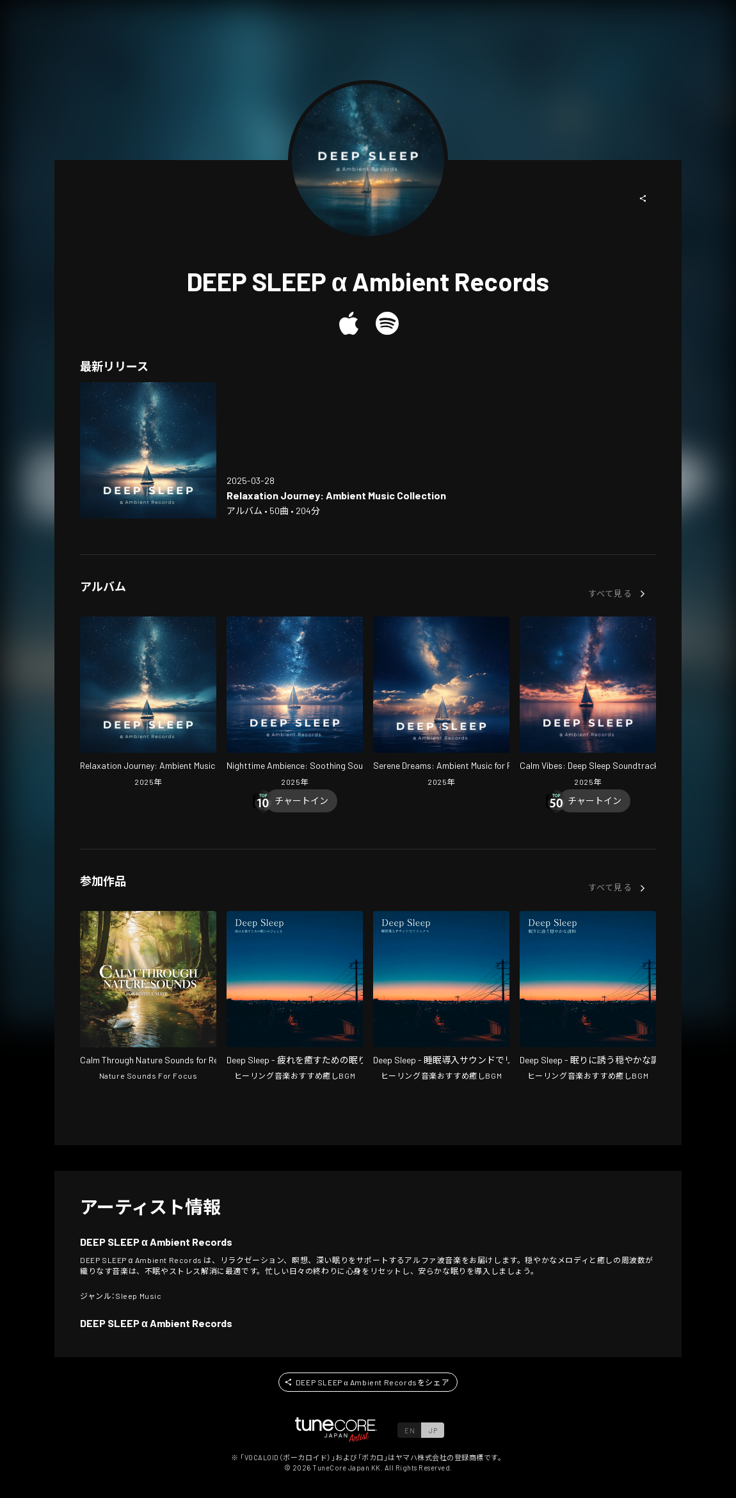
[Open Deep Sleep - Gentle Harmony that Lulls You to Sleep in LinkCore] (588, 997)
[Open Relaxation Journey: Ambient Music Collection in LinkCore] (148, 450)
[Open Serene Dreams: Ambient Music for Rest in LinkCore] (441, 702)
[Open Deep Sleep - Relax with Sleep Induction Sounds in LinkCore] (441, 997)
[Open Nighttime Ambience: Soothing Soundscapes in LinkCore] (295, 702)
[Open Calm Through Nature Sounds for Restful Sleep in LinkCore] (148, 997)
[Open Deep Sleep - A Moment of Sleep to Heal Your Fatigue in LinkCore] (295, 997)
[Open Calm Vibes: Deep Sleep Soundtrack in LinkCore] (588, 702)
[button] (643, 198)
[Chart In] (301, 800)
